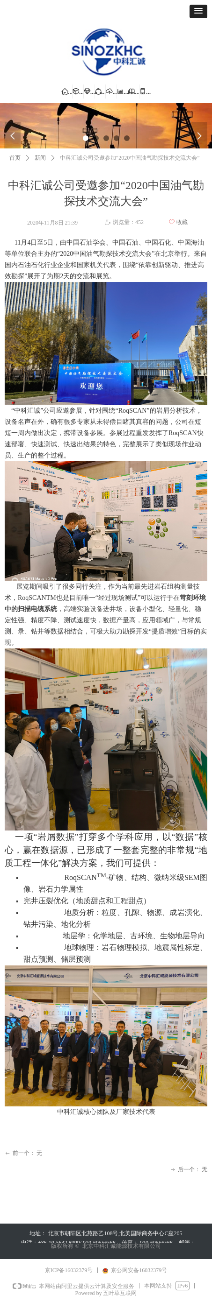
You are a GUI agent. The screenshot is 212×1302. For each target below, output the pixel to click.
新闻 (40, 158)
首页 (15, 158)
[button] (198, 11)
